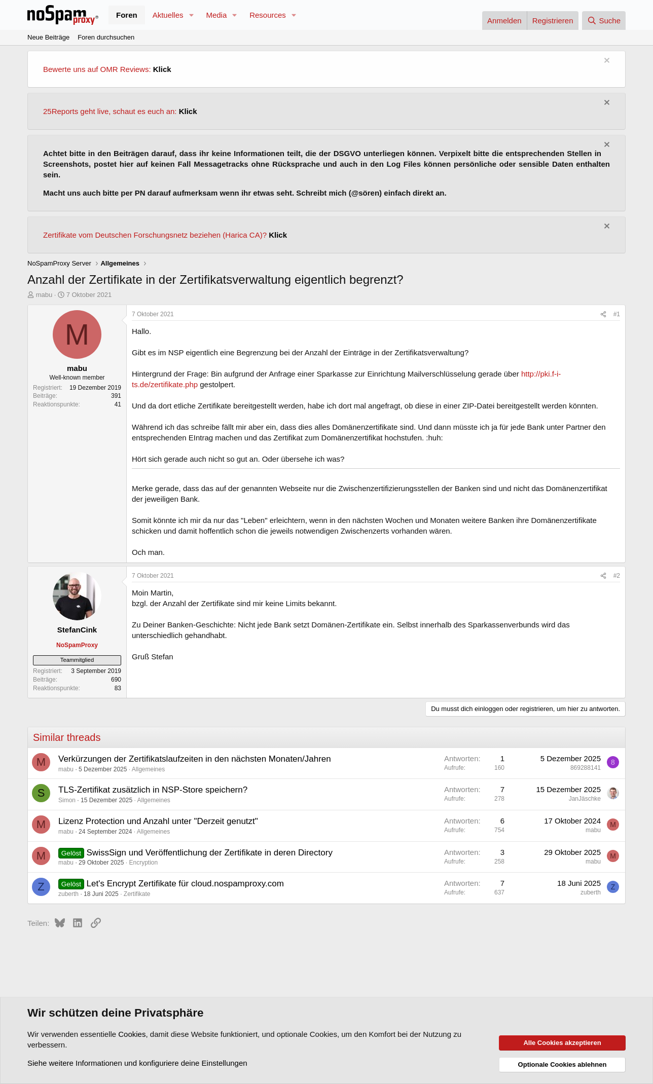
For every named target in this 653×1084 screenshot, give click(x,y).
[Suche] (604, 20)
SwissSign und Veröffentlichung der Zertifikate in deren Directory (210, 852)
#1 (616, 314)
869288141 (585, 767)
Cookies (132, 1034)
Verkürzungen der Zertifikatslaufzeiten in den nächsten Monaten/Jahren (194, 759)
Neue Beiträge (48, 37)
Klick (162, 69)
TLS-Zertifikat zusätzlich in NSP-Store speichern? (152, 790)
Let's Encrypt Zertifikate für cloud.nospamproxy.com (185, 883)
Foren (126, 15)
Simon (67, 800)
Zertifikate (137, 894)
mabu (44, 294)
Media (216, 15)
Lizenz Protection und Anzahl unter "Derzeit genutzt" (158, 821)
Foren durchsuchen (106, 37)
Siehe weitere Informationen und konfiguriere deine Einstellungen (137, 1063)
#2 (616, 575)
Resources (267, 15)
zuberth (68, 894)
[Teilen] (603, 314)
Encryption (143, 862)
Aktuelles (168, 15)
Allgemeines (148, 769)
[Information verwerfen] (605, 61)
